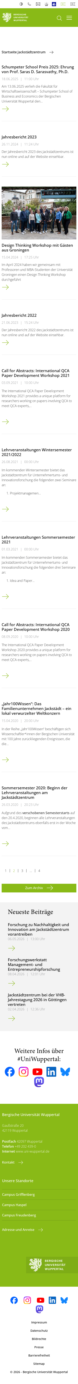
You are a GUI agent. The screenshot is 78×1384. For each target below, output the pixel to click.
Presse (39, 1347)
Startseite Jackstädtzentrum (24, 52)
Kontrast (22, 4)
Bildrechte (39, 1339)
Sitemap (39, 1364)
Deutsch (64, 4)
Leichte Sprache (55, 4)
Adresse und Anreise (18, 1229)
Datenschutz (39, 1331)
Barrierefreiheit (39, 1355)
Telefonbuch (30, 4)
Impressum (39, 1322)
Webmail (38, 4)
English (73, 4)
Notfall (46, 4)
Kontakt (8, 1162)
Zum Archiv (34, 888)
